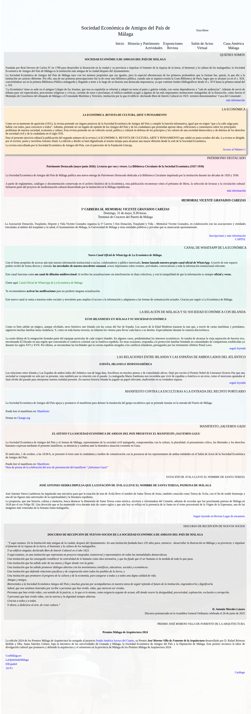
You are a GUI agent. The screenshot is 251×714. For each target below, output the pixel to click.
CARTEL (240, 239)
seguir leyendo (237, 348)
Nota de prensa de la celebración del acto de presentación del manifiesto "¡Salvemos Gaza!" (57, 467)
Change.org (23, 417)
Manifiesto (43, 411)
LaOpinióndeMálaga (17, 659)
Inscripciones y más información (227, 235)
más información (235, 100)
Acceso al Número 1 (234, 149)
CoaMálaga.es (13, 655)
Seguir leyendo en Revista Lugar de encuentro (219, 516)
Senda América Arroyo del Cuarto (115, 640)
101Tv (9, 668)
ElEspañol (11, 663)
